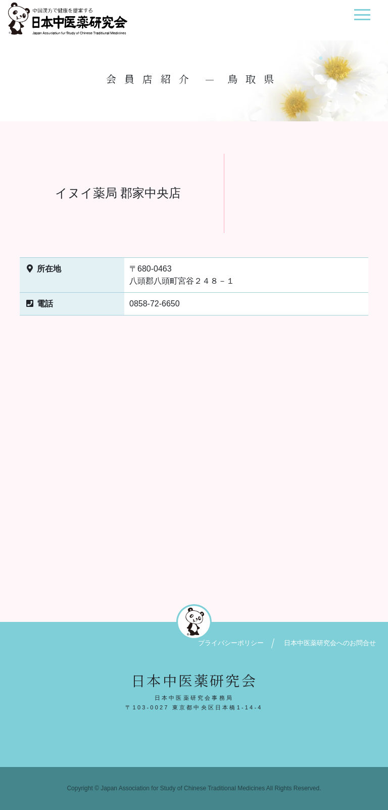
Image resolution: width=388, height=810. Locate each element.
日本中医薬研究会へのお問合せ (330, 643)
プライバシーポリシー (231, 643)
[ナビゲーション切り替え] (362, 18)
